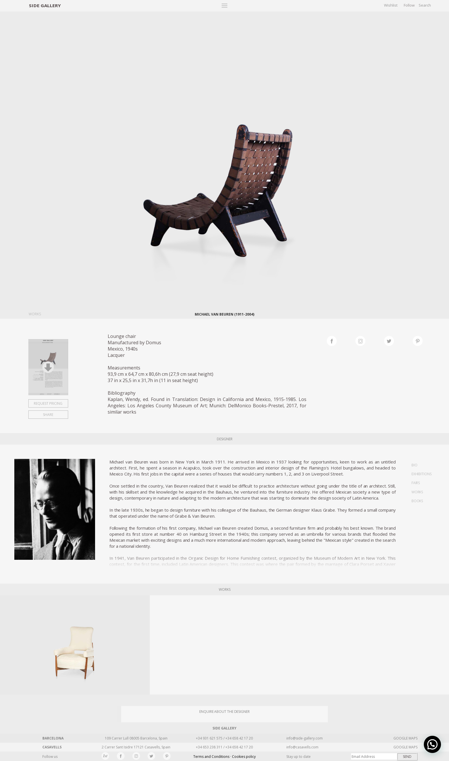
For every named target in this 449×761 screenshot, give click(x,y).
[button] (432, 744)
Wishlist (390, 5)
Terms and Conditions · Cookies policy (224, 756)
